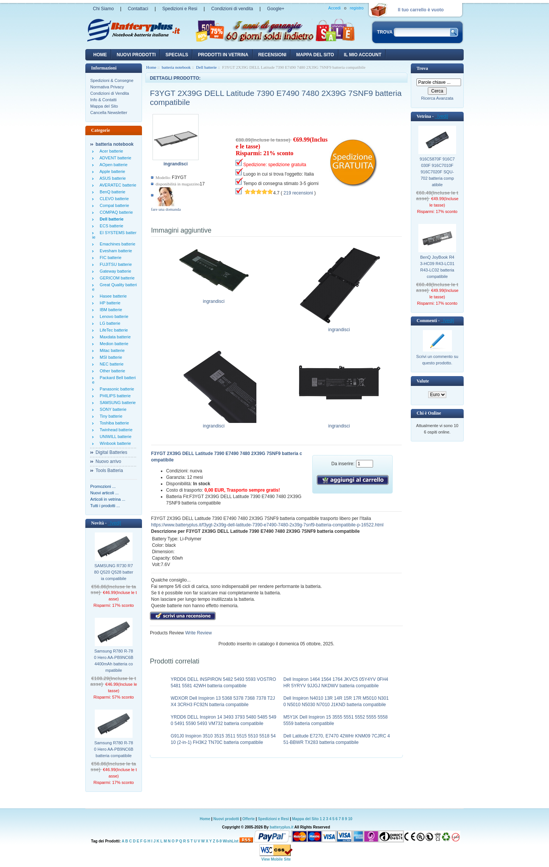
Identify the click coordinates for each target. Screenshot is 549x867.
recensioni (272, 54)
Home (100, 54)
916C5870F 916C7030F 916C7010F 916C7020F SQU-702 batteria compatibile (437, 172)
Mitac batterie (111, 350)
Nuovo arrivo (108, 461)
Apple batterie (111, 171)
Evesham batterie (114, 250)
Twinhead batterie (115, 429)
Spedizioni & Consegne (111, 80)
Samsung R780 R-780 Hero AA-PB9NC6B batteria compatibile (113, 749)
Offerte (249, 819)
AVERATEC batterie (116, 185)
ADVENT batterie (114, 158)
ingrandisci (213, 299)
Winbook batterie (114, 443)
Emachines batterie (116, 244)
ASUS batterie (111, 178)
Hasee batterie (112, 296)
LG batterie (108, 323)
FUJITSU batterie (114, 264)
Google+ (275, 8)
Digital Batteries (111, 452)
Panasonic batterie (115, 389)
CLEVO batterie (113, 198)
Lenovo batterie (112, 316)
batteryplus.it (282, 827)
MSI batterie (109, 357)
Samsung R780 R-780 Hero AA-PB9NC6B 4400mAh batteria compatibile (113, 661)
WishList (231, 841)
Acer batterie (110, 151)
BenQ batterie (111, 192)
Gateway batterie (114, 271)
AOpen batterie (112, 164)
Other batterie (111, 371)
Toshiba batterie (113, 423)
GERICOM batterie (115, 278)
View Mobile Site (276, 859)
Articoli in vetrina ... (107, 499)
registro (357, 8)
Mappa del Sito (104, 106)
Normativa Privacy (107, 87)
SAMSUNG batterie (116, 402)
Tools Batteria (109, 470)
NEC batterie (110, 364)
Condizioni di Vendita (109, 93)
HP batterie (108, 303)
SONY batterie (111, 409)
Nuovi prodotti (226, 819)
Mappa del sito (315, 54)
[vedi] (114, 523)
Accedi (334, 8)
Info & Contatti (103, 99)
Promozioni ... (103, 486)
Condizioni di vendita (232, 8)
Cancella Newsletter (108, 112)
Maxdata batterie (114, 337)
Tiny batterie (109, 416)
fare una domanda (166, 209)
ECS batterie (110, 226)
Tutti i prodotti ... (105, 505)
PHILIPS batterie (114, 395)
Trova (422, 68)
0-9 (219, 841)
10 (350, 819)
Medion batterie (112, 343)
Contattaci (138, 8)
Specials (176, 54)
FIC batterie (109, 257)
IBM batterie (109, 309)
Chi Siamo (103, 8)
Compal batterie (113, 205)
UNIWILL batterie (114, 436)
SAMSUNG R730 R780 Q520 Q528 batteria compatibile (113, 572)
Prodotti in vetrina (223, 54)
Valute (422, 381)
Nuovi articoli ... (104, 493)
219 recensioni (298, 193)
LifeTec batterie (112, 330)
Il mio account (362, 54)
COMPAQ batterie (115, 212)
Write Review (198, 633)
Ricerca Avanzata (437, 98)
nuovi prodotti (136, 54)
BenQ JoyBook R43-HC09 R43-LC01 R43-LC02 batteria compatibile (437, 267)
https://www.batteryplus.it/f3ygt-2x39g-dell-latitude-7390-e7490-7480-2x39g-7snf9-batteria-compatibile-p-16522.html (267, 525)
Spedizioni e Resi (179, 8)
